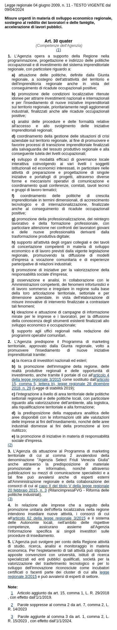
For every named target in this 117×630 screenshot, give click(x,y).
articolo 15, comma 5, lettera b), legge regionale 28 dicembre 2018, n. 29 (60, 383)
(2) (10, 445)
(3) (10, 499)
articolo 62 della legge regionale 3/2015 (48, 518)
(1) (58, 50)
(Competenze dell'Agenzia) (58, 45)
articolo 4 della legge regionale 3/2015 (60, 377)
